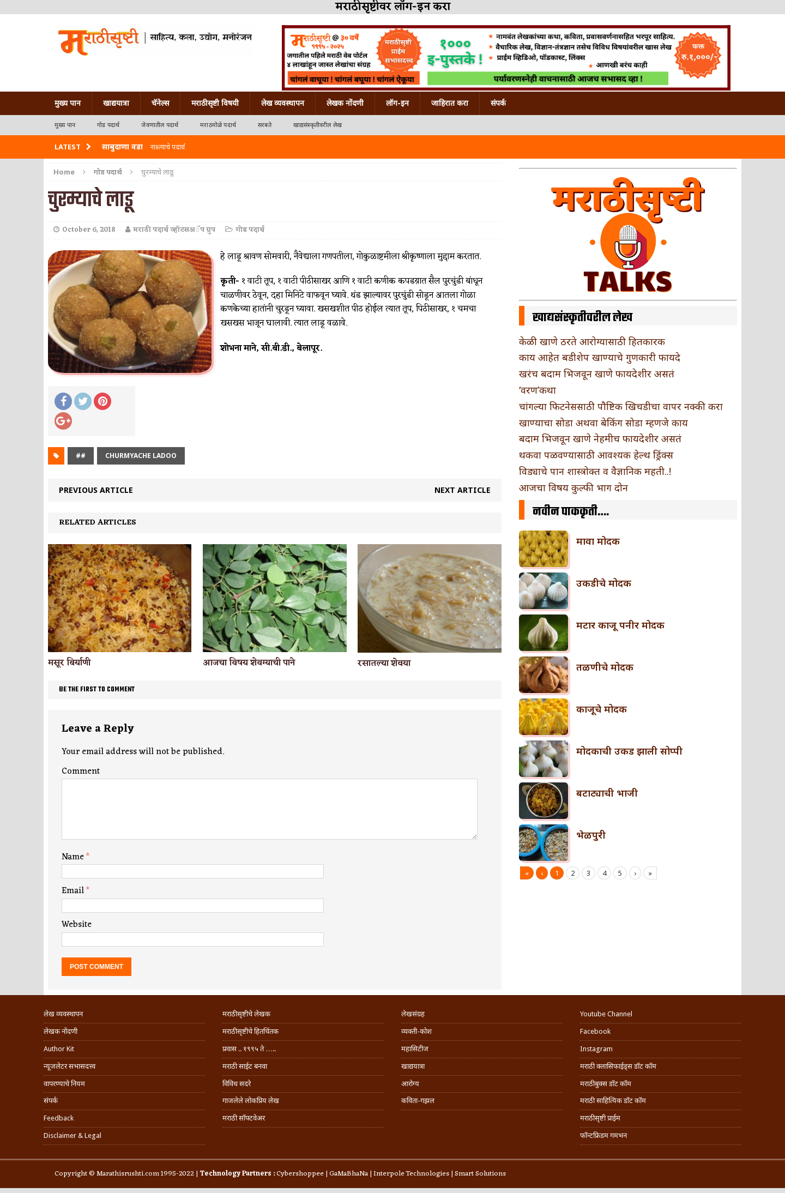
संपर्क (498, 103)
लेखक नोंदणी (345, 103)
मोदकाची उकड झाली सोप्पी (629, 750)
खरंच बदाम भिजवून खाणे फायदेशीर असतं (596, 373)
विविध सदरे (236, 1084)
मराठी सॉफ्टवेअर (243, 1118)
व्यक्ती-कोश (416, 1031)
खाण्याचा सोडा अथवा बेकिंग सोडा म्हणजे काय (603, 422)
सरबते (264, 125)
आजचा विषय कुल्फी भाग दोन (573, 487)
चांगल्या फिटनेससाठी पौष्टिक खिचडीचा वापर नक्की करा (621, 406)
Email (74, 891)
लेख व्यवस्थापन (282, 103)
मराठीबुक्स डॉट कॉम (605, 1084)
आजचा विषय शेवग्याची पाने (249, 663)
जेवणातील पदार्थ (159, 125)
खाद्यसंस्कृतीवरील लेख (317, 125)
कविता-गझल (417, 1100)
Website (77, 924)
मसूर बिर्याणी (69, 663)
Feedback (59, 1118)
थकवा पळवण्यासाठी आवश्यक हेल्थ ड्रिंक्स (596, 454)
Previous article (96, 490)
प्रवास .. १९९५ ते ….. (249, 1049)
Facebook (595, 1031)
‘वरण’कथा (537, 389)
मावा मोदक (598, 540)
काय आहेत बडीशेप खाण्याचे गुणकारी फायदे (599, 357)
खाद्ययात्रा (116, 103)
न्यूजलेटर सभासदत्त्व (69, 1066)
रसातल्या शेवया (384, 663)
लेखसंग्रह (413, 1014)
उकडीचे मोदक (603, 582)
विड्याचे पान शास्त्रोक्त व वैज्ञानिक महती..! (595, 471)
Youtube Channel (606, 1014)
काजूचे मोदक (601, 708)
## (81, 455)
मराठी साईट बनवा (244, 1066)
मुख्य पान (68, 103)
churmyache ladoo (141, 455)
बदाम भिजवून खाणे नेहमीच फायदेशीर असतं (600, 438)
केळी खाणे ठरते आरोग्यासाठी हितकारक (592, 341)
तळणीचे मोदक (604, 666)
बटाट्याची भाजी (607, 792)
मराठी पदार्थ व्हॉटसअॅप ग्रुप (174, 230)
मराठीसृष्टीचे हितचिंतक (250, 1031)
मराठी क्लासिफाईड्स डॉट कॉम (618, 1066)
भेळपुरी (591, 834)
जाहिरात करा (449, 103)
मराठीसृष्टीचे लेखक (246, 1014)
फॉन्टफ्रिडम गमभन (603, 1135)
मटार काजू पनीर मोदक (620, 624)
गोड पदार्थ (108, 125)
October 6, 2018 (89, 230)
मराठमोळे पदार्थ (218, 125)
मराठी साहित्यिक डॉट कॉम (613, 1100)
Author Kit (59, 1049)
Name (74, 857)
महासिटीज (414, 1049)
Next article (462, 490)
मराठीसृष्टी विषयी (215, 103)
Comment (81, 771)
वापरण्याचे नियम (64, 1084)
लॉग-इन (397, 103)
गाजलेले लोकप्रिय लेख (250, 1100)
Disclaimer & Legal (72, 1135)
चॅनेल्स (160, 103)
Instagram (596, 1049)
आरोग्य (410, 1084)
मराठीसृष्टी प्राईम (600, 1118)
